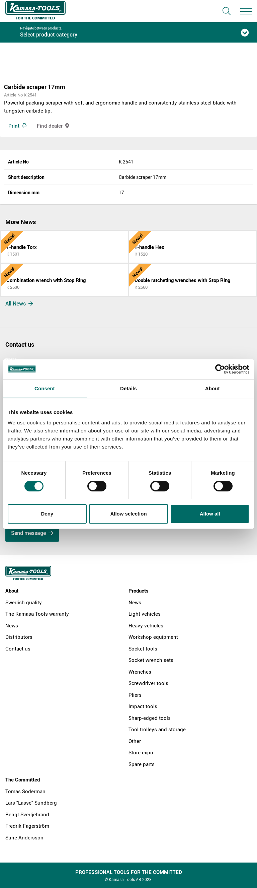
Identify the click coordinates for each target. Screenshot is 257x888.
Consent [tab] (44, 388)
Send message (32, 533)
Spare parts (141, 764)
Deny (47, 514)
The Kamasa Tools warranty (37, 613)
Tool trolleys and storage (157, 729)
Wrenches (139, 671)
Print (17, 125)
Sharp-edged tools (149, 717)
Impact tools (142, 706)
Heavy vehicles (145, 625)
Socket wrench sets (150, 660)
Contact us (17, 648)
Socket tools (142, 648)
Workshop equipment (153, 636)
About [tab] (212, 388)
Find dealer (53, 125)
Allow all (210, 514)
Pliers (135, 694)
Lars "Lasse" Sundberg (31, 802)
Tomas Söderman (25, 791)
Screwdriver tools (148, 683)
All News (19, 303)
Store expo (140, 752)
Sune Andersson (24, 837)
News (11, 625)
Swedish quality (23, 602)
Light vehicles (144, 613)
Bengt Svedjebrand (27, 814)
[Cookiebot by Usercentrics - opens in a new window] (220, 369)
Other (134, 741)
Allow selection (128, 514)
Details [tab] (128, 388)
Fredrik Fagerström (27, 825)
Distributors (18, 636)
